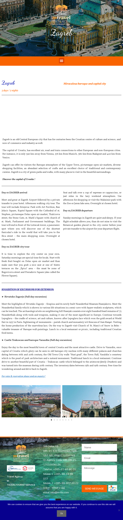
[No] (119, 510)
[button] (61, 60)
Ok (61, 513)
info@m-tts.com (59, 492)
